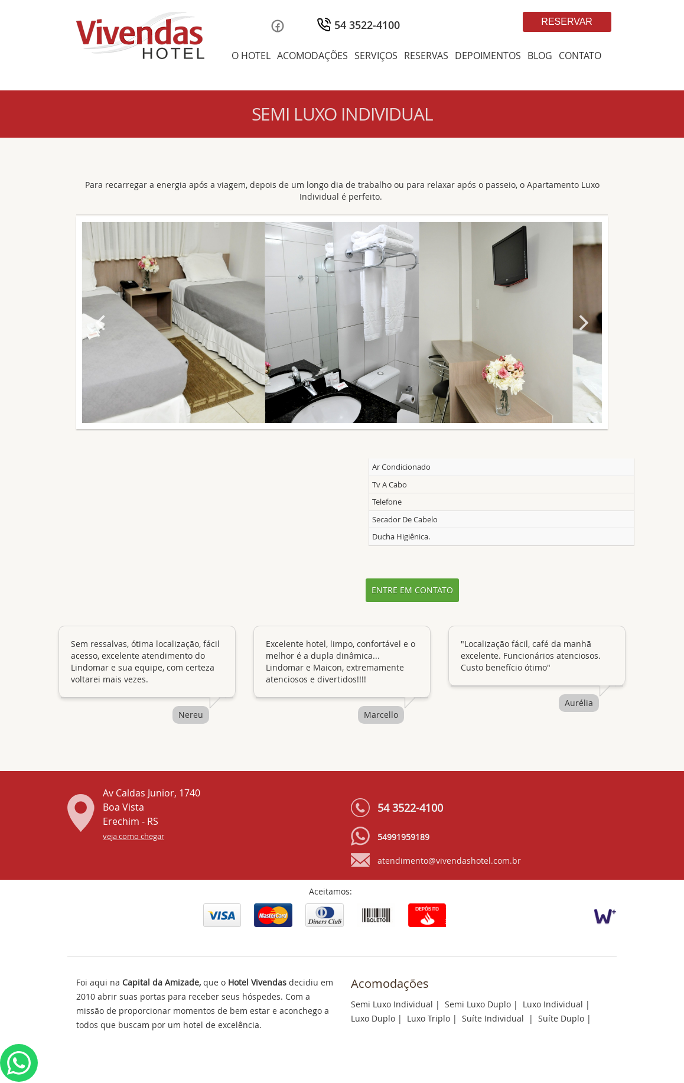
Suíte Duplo (561, 1018)
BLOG (539, 55)
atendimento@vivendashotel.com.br (449, 860)
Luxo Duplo (373, 1018)
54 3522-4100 (367, 25)
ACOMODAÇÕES (312, 55)
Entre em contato (412, 590)
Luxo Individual (553, 1004)
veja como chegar (133, 836)
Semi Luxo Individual (392, 1004)
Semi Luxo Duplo (478, 1004)
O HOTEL (251, 55)
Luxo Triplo (428, 1018)
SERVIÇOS (376, 55)
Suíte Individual (494, 1018)
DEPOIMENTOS (488, 55)
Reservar (566, 22)
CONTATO (580, 55)
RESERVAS (426, 55)
